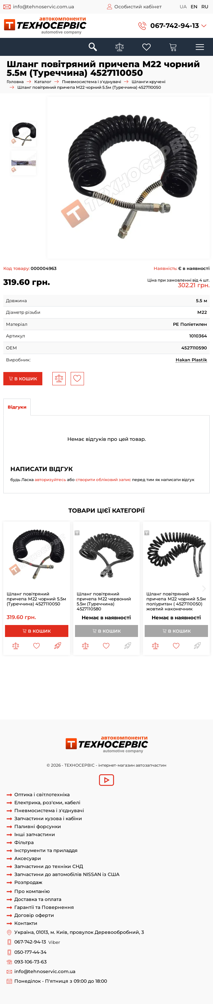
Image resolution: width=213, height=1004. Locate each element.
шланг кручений (22, 694)
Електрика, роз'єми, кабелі (47, 803)
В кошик (23, 378)
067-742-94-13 (174, 26)
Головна (15, 81)
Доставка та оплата (37, 899)
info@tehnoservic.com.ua (43, 7)
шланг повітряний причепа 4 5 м (66, 682)
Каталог (42, 81)
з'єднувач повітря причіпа (165, 688)
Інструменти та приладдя (46, 850)
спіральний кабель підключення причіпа (158, 712)
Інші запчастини (34, 834)
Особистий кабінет (138, 7)
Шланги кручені (148, 81)
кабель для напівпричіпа (92, 700)
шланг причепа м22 (147, 669)
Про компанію (32, 891)
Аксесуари (27, 858)
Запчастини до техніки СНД (48, 866)
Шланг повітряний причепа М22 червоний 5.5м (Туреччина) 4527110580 (104, 601)
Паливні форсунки (37, 826)
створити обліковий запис (103, 479)
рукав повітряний (165, 694)
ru (204, 7)
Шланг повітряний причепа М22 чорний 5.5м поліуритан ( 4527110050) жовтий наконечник (176, 601)
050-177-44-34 (30, 952)
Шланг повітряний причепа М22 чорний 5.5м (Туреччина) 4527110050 (36, 598)
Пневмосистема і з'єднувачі (91, 81)
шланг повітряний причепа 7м (99, 688)
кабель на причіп (94, 706)
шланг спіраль (126, 694)
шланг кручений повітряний (75, 694)
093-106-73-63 (30, 962)
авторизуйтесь (50, 479)
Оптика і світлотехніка (42, 795)
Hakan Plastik (191, 359)
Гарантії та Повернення (44, 907)
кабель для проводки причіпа (157, 700)
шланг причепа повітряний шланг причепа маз (68, 669)
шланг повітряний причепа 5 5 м (142, 682)
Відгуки (17, 407)
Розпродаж (28, 882)
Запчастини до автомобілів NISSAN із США (67, 874)
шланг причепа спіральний (44, 676)
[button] (172, 26)
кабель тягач (130, 706)
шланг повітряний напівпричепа (115, 676)
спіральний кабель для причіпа (73, 712)
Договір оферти (34, 915)
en (194, 7)
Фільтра (24, 842)
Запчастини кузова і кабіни (48, 818)
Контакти (25, 923)
